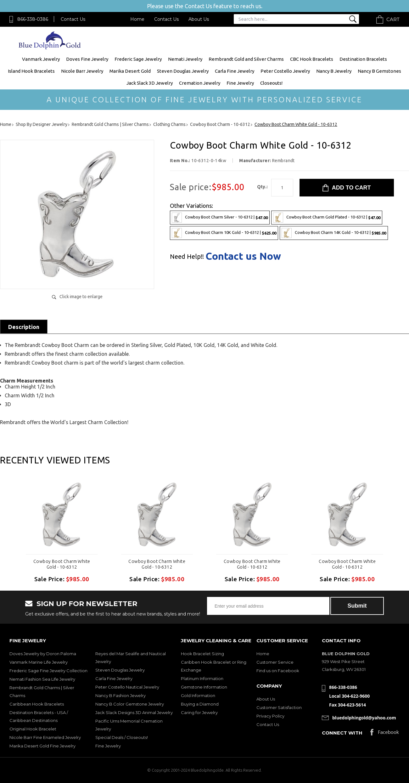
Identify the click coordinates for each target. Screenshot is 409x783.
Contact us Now (243, 256)
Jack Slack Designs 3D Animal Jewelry (134, 712)
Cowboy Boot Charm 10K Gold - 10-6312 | (224, 233)
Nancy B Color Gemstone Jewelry (129, 703)
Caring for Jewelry (199, 712)
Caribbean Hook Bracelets (36, 703)
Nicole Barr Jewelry (82, 71)
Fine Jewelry (240, 83)
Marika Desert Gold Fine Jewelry (42, 745)
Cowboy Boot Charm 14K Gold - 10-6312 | (334, 233)
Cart (393, 19)
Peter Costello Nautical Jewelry (127, 686)
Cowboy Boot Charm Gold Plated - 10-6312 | (326, 218)
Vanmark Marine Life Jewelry (38, 662)
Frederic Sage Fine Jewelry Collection (48, 670)
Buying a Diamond (200, 703)
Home (137, 19)
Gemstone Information (204, 686)
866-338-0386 (32, 19)
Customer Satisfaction (279, 707)
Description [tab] (23, 327)
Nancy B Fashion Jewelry (120, 695)
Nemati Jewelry (185, 59)
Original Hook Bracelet (32, 728)
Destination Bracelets (363, 59)
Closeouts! (271, 83)
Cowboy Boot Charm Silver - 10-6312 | (220, 218)
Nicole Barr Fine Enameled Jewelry (45, 737)
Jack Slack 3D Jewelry (149, 83)
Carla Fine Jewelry (234, 71)
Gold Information (198, 695)
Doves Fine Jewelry (87, 59)
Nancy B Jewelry (333, 71)
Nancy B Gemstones (379, 71)
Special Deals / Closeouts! (121, 737)
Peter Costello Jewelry (285, 71)
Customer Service (275, 662)
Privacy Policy (270, 715)
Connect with (342, 733)
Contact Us (73, 19)
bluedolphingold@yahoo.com (364, 718)
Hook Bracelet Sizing (202, 653)
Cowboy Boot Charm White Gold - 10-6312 (61, 564)
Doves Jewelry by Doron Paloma (42, 653)
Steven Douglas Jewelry (183, 71)
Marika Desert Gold (130, 71)
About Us (198, 19)
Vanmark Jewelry (41, 59)
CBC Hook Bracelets (311, 59)
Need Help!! (187, 256)
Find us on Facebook (277, 670)
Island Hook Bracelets (31, 71)
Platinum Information (202, 678)
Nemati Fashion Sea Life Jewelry (42, 679)
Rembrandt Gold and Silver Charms (246, 59)
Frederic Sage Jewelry (138, 59)
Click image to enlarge (81, 296)
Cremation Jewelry (199, 83)
